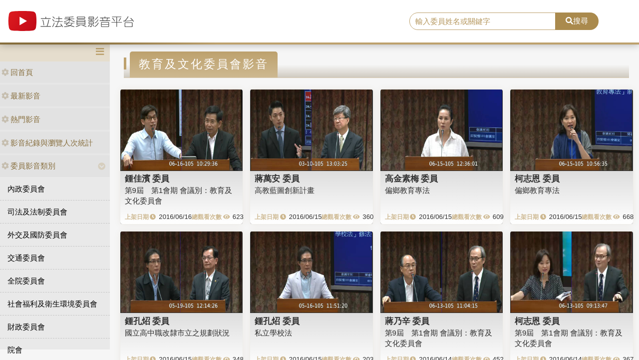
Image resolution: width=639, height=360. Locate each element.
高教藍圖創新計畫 (285, 190)
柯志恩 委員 (537, 178)
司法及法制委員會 (37, 212)
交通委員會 (26, 258)
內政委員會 (26, 188)
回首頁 (17, 72)
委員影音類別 (28, 166)
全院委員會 (26, 280)
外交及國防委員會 (37, 234)
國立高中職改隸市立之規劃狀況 (177, 332)
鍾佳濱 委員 (147, 178)
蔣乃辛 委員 (407, 321)
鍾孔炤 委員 (147, 321)
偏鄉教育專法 (407, 190)
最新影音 (20, 96)
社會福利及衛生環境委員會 (52, 304)
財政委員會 (26, 326)
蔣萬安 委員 (277, 178)
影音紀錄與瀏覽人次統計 (47, 142)
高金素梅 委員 (411, 178)
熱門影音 (20, 119)
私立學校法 (273, 332)
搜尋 (577, 20)
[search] (482, 21)
